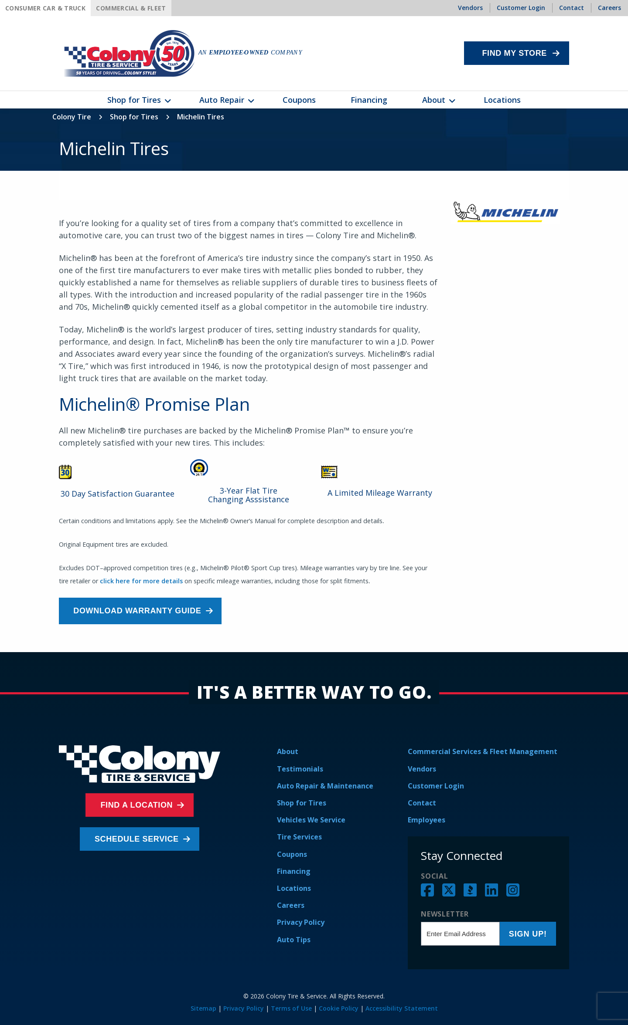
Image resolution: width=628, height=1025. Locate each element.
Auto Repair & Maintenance (325, 786)
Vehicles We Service (311, 820)
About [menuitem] (433, 100)
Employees (426, 820)
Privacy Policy (300, 922)
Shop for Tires (134, 117)
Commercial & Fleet (131, 8)
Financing (294, 871)
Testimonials (300, 769)
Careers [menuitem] (609, 7)
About (287, 751)
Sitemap (203, 1008)
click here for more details (141, 581)
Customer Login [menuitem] (521, 7)
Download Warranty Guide (140, 610)
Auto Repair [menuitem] (221, 100)
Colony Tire (71, 117)
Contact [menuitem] (571, 7)
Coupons (292, 854)
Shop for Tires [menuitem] (134, 100)
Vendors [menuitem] (470, 7)
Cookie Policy (338, 1008)
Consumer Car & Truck (45, 8)
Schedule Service (138, 839)
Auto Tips (294, 939)
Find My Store (514, 53)
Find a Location (137, 805)
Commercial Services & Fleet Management (482, 751)
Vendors (422, 769)
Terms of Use (291, 1008)
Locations (294, 888)
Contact (422, 803)
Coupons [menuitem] (299, 100)
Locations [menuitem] (502, 100)
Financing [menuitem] (369, 100)
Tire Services (299, 837)
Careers (290, 905)
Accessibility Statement (401, 1008)
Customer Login (436, 786)
